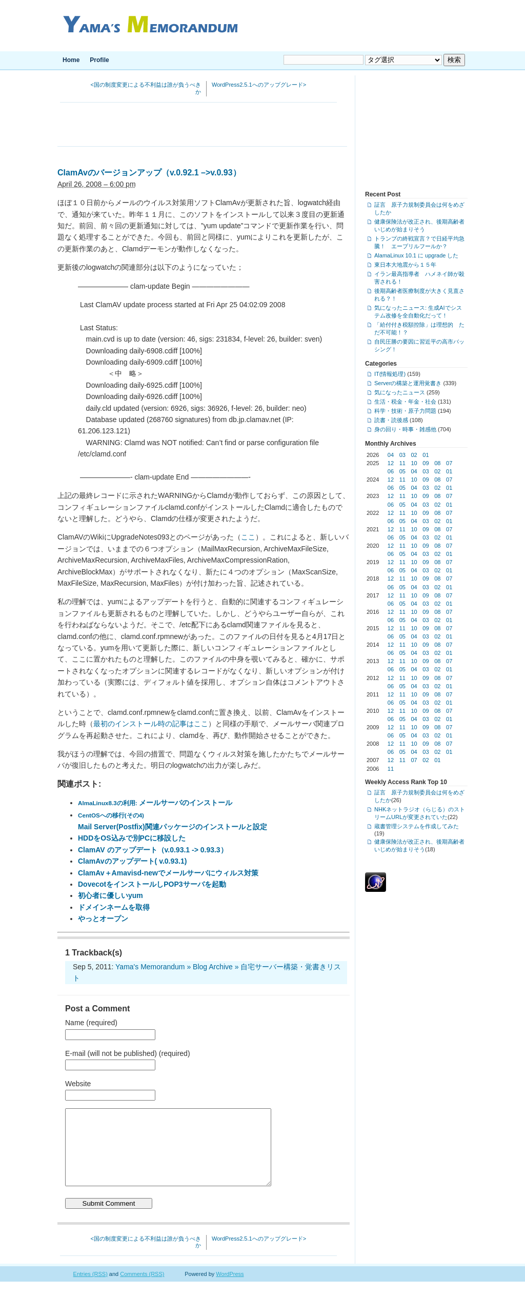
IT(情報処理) (390, 374)
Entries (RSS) (90, 1289)
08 (437, 463)
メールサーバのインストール (155, 803)
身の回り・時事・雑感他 (405, 429)
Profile (99, 60)
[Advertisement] (202, 125)
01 (425, 455)
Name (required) (91, 1023)
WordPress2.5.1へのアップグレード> (259, 85)
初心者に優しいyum (110, 895)
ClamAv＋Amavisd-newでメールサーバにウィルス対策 (168, 873)
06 (391, 471)
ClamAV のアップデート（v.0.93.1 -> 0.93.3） (153, 850)
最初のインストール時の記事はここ (150, 724)
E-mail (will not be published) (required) (127, 1053)
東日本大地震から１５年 (405, 265)
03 (402, 455)
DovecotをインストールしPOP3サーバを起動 (152, 884)
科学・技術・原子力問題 (405, 411)
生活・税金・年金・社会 (405, 401)
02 (414, 455)
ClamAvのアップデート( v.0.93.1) (132, 861)
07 (449, 463)
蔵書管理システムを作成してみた (416, 826)
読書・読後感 (391, 420)
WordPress (230, 1289)
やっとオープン (103, 918)
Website (78, 1084)
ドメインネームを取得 (114, 907)
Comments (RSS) (142, 1289)
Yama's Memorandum (148, 25)
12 (391, 463)
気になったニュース (399, 392)
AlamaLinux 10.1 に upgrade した (416, 255)
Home (71, 60)
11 (402, 463)
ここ (248, 537)
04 (391, 455)
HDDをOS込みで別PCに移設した (132, 838)
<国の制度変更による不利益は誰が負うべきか (146, 88)
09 (425, 463)
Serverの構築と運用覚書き (407, 383)
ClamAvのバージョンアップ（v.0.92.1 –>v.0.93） (149, 172)
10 (414, 463)
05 (402, 471)
